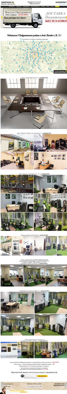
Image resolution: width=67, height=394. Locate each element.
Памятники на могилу (6, 3)
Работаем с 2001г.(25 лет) (8, 4)
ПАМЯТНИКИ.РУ (7, 2)
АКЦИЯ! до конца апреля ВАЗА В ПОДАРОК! (17, 390)
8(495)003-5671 (44, 78)
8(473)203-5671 (44, 235)
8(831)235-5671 (45, 291)
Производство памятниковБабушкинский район (34, 3)
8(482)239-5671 (44, 263)
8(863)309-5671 (44, 341)
